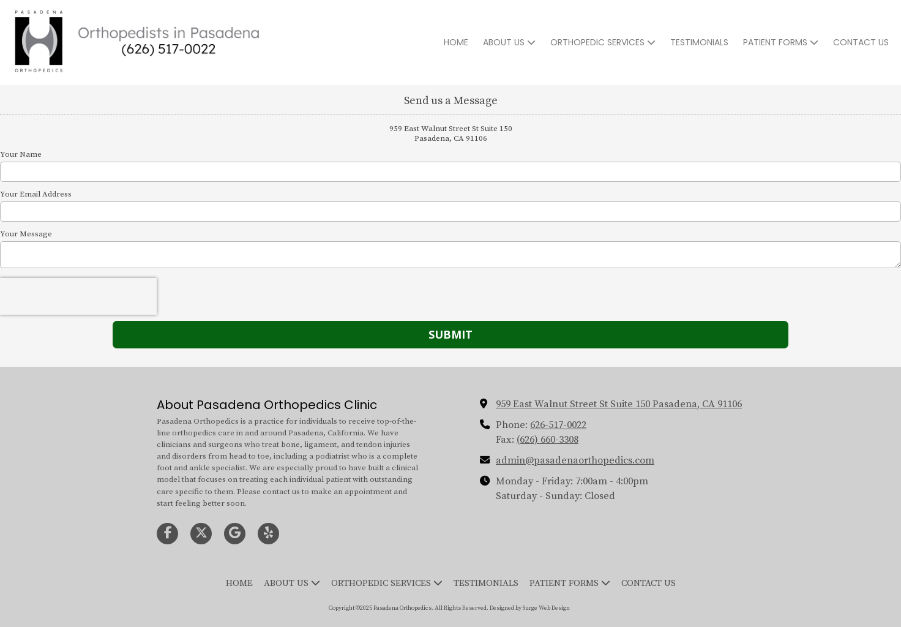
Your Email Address (36, 194)
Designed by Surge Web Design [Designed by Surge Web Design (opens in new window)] (530, 608)
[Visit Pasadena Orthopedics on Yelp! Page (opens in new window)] (268, 533)
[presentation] (78, 296)
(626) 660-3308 (547, 440)
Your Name (21, 154)
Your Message (26, 234)
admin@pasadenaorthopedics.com (575, 460)
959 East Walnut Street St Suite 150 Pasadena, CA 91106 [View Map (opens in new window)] (619, 404)
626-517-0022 (558, 425)
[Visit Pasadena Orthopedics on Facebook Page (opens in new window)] (167, 533)
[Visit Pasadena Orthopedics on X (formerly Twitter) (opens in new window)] (201, 533)
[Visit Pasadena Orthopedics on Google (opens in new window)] (234, 533)
